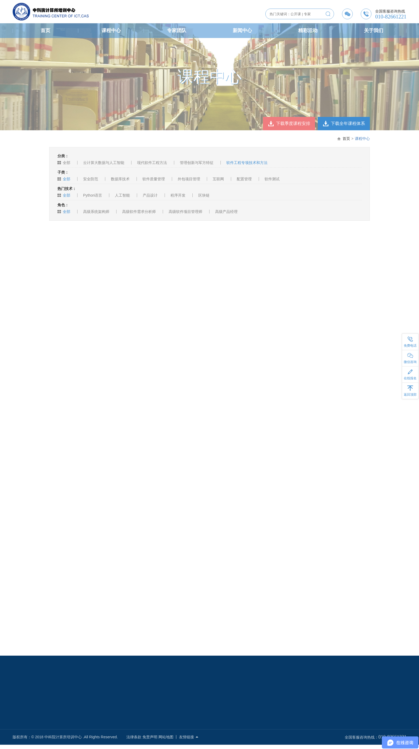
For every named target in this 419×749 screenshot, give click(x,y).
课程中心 (111, 30)
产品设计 (150, 195)
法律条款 (133, 737)
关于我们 (373, 30)
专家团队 (176, 30)
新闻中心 (242, 30)
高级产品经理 (226, 211)
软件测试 (272, 179)
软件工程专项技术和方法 (246, 162)
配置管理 (244, 179)
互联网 (218, 179)
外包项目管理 (189, 179)
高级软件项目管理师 (185, 211)
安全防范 (90, 179)
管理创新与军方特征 (197, 162)
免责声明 (149, 737)
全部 (66, 162)
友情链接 (189, 737)
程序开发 (177, 195)
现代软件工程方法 (152, 162)
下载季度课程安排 (293, 123)
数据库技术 (120, 179)
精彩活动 (307, 30)
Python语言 (92, 195)
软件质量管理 (153, 179)
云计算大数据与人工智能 (103, 162)
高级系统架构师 (96, 211)
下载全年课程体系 (348, 123)
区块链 (204, 195)
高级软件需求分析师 (139, 211)
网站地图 (165, 737)
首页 (45, 30)
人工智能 (122, 195)
